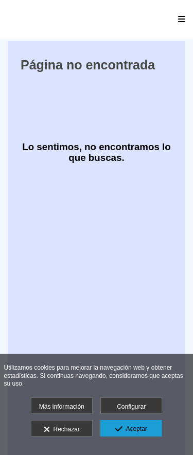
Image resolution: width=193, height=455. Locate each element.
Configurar (131, 406)
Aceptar (131, 429)
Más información (61, 406)
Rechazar (62, 430)
